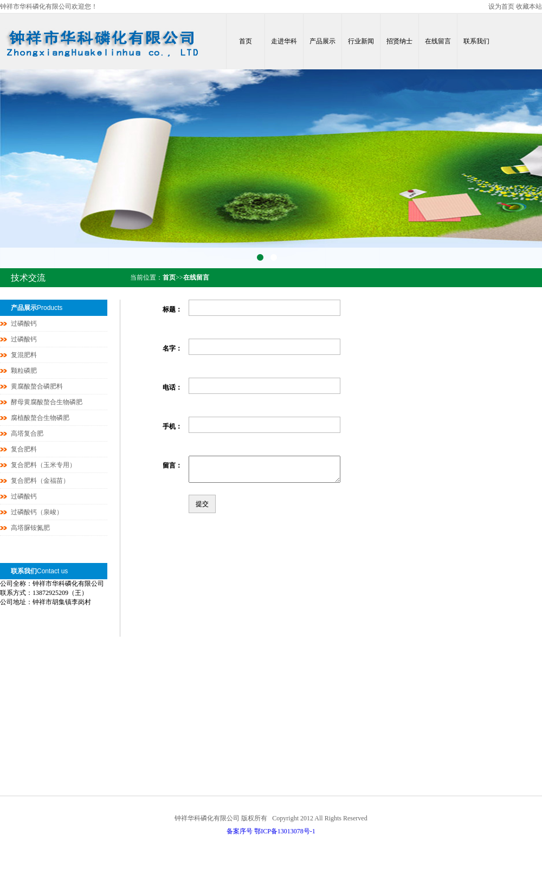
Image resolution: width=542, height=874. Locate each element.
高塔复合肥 (27, 433)
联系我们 (476, 41)
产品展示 (322, 41)
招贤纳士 (399, 41)
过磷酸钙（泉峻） (37, 512)
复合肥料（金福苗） (40, 480)
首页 (245, 41)
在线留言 (438, 41)
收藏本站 (529, 6)
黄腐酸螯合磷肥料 (37, 386)
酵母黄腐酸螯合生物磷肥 (46, 402)
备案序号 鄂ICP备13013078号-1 (271, 831)
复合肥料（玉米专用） (43, 465)
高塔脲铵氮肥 (30, 528)
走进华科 (284, 41)
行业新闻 (361, 41)
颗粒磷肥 (24, 370)
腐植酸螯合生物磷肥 (40, 418)
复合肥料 (24, 449)
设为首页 (501, 6)
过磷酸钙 (24, 323)
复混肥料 (24, 355)
